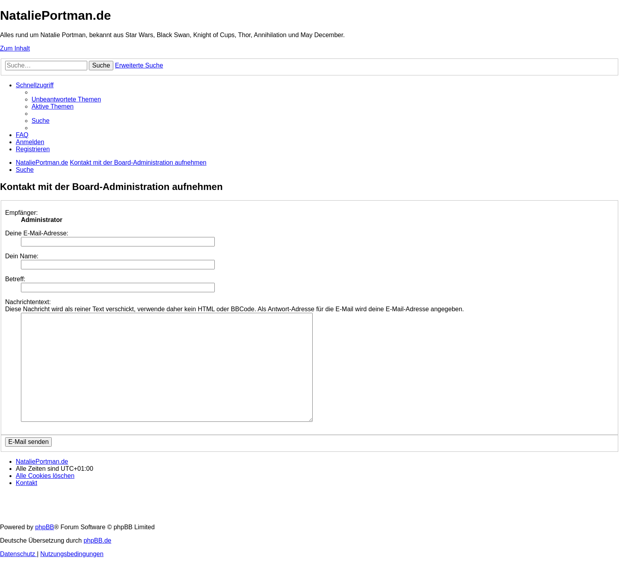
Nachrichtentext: (28, 302)
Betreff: (15, 279)
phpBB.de (97, 540)
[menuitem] (66, 99)
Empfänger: (21, 212)
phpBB (44, 527)
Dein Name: (21, 256)
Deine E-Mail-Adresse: (36, 233)
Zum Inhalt (15, 48)
